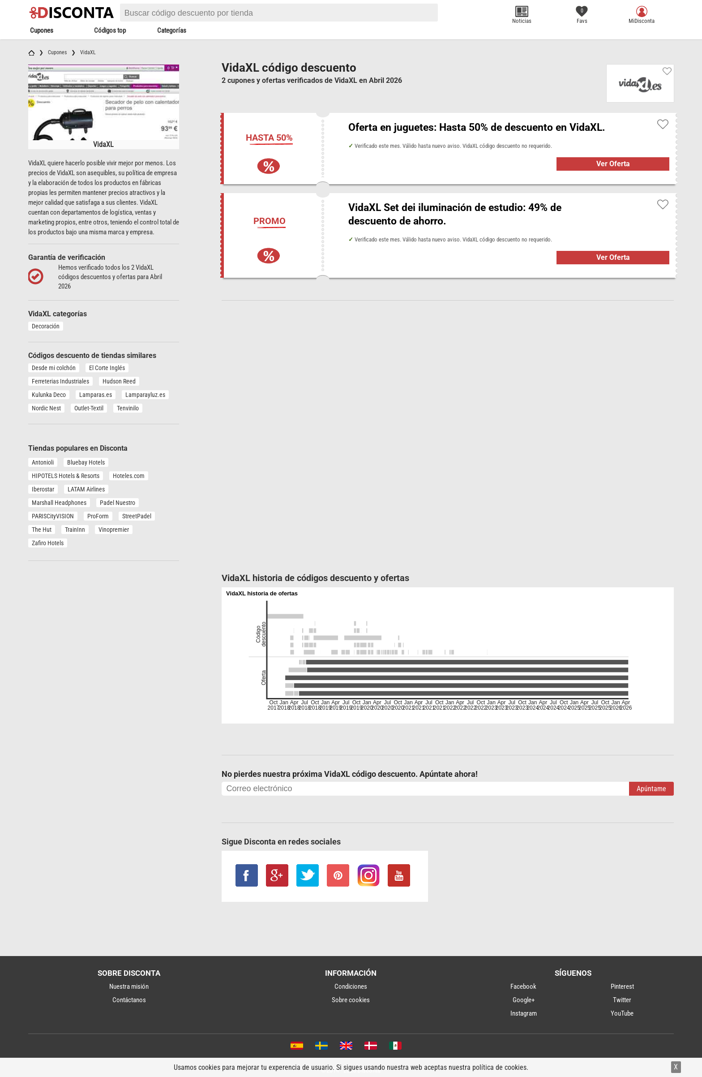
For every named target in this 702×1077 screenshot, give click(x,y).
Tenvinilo (128, 408)
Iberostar (43, 489)
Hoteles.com (129, 475)
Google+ (524, 1000)
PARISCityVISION (53, 516)
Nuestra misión (129, 986)
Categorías (171, 30)
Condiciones (350, 986)
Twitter (622, 1000)
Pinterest (622, 986)
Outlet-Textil (88, 408)
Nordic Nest (46, 408)
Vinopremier (113, 529)
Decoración (46, 326)
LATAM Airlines (86, 489)
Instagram (523, 1013)
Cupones (41, 30)
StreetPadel (136, 516)
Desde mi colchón (54, 367)
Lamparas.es (95, 394)
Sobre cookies (351, 1000)
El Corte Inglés (107, 367)
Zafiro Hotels (48, 543)
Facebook (523, 986)
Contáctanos (129, 1000)
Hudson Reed (119, 381)
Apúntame (651, 788)
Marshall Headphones (59, 502)
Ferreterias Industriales (60, 381)
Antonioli (43, 462)
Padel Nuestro (117, 502)
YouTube (622, 1013)
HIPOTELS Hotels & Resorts (65, 475)
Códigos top (110, 30)
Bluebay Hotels (86, 462)
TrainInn (75, 529)
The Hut (41, 529)
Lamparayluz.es (145, 394)
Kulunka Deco (49, 394)
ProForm (98, 516)
